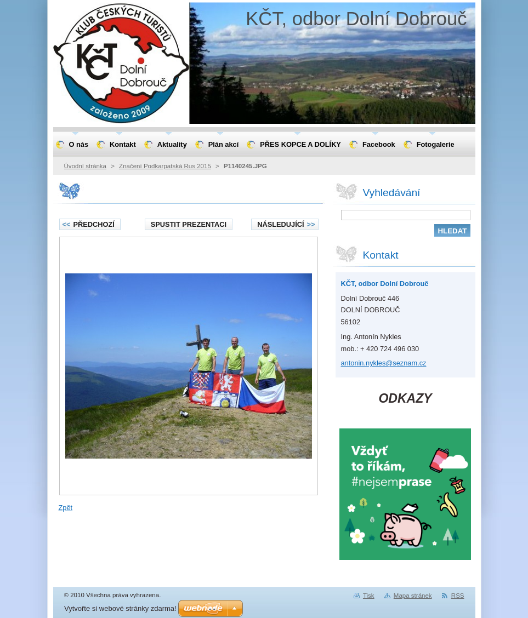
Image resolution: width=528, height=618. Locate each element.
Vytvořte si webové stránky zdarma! (120, 608)
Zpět (66, 507)
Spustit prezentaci (188, 224)
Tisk (368, 595)
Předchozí (89, 224)
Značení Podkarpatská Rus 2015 (165, 166)
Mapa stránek (413, 595)
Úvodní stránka (85, 166)
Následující (286, 224)
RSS (457, 595)
